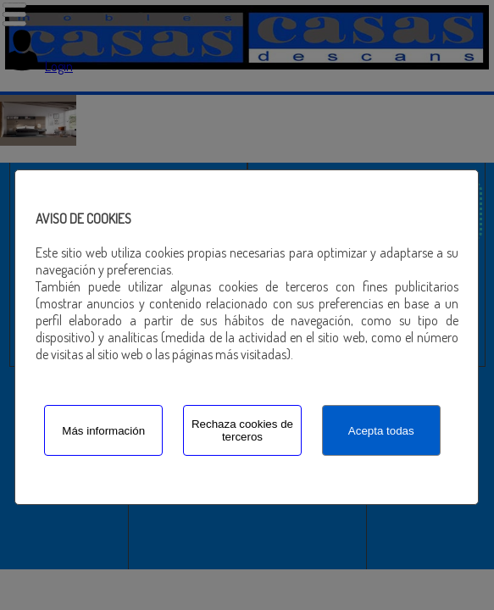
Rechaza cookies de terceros (242, 430)
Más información (103, 430)
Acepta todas (381, 430)
